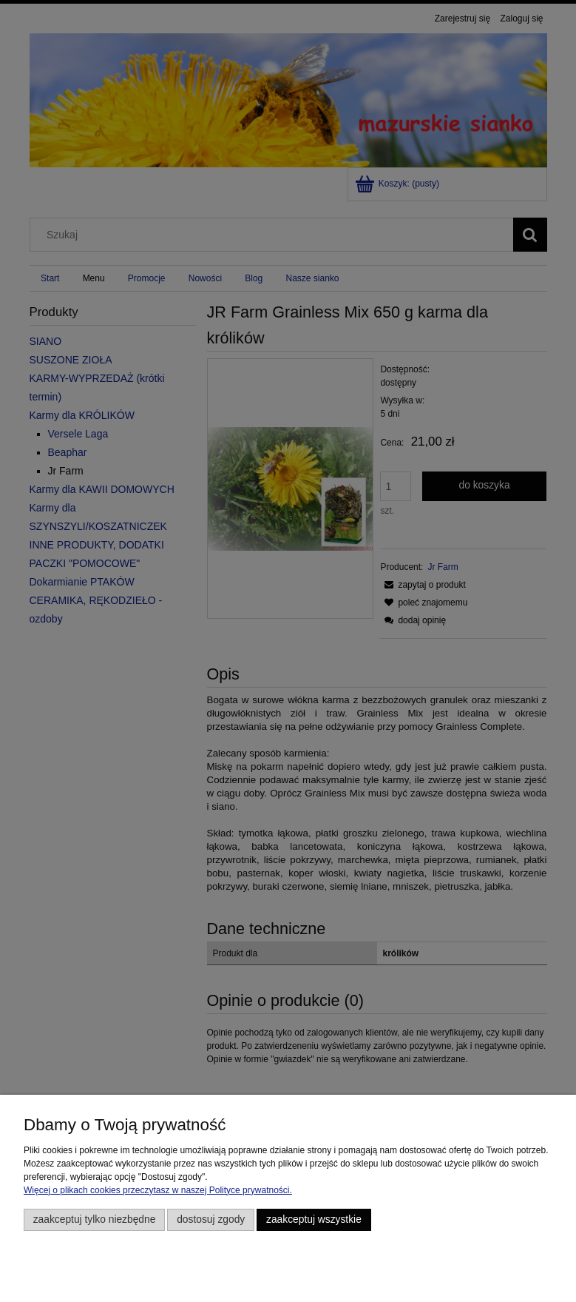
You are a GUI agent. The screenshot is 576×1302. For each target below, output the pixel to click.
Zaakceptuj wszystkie (314, 1219)
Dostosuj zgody (211, 1219)
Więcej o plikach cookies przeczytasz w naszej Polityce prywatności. (158, 1190)
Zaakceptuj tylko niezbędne (94, 1219)
